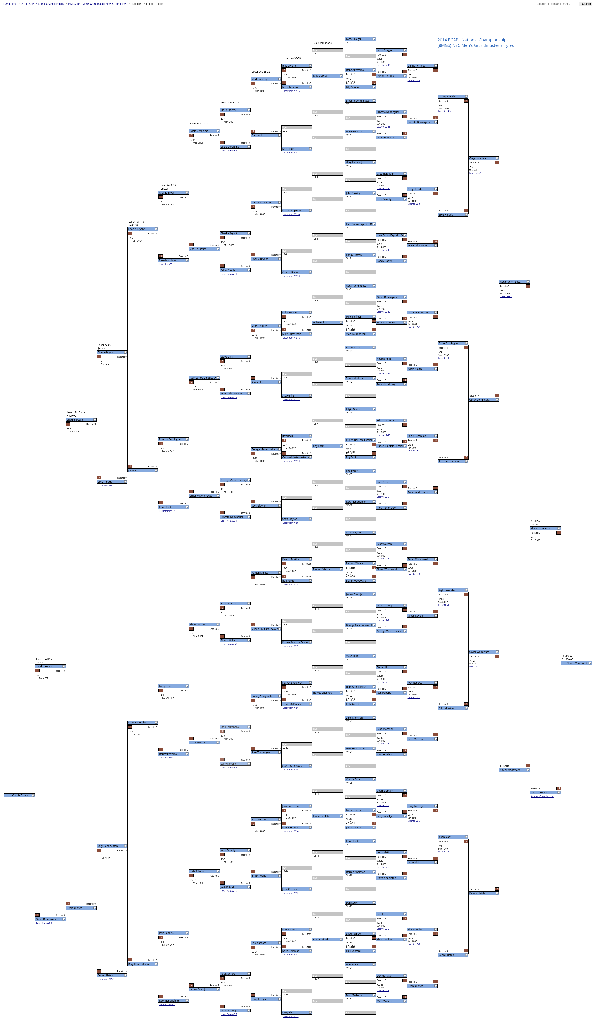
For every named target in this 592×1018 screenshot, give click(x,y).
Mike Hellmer (353, 316)
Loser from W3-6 (229, 890)
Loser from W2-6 (291, 707)
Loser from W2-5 (291, 769)
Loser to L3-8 (414, 574)
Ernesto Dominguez (357, 100)
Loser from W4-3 (167, 264)
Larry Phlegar (353, 39)
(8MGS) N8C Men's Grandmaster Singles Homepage (97, 4)
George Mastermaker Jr (359, 625)
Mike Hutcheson (355, 748)
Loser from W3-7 (229, 767)
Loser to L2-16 (383, 65)
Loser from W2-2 (291, 954)
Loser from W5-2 (106, 979)
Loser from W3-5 (229, 1014)
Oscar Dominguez (356, 286)
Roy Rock (351, 457)
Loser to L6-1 (506, 296)
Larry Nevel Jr (354, 810)
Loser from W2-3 (291, 893)
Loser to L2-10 (383, 435)
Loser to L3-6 (414, 820)
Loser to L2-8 (383, 558)
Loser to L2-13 (383, 250)
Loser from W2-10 (291, 461)
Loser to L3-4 (414, 80)
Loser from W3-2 (229, 397)
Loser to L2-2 (383, 928)
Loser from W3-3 (229, 273)
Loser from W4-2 (167, 1004)
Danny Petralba (355, 70)
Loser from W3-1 (229, 520)
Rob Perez (352, 471)
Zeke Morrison (354, 717)
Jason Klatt (352, 841)
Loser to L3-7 (414, 697)
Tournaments (9, 4)
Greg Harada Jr (354, 162)
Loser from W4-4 (167, 510)
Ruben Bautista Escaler (359, 440)
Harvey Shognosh (356, 687)
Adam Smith (353, 347)
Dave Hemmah (354, 131)
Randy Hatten (354, 255)
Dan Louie (352, 902)
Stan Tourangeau (356, 334)
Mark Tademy (354, 995)
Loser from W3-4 (229, 150)
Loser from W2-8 (291, 584)
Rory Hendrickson (356, 501)
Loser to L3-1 (414, 450)
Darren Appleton (355, 872)
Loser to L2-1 (383, 990)
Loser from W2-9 (291, 522)
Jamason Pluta (354, 827)
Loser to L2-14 (383, 188)
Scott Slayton (353, 532)
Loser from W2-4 (291, 831)
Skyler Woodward (356, 580)
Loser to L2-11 (383, 373)
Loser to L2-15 (383, 126)
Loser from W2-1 (291, 1016)
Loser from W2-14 (291, 214)
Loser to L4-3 (444, 111)
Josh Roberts (353, 704)
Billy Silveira (353, 87)
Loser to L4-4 (444, 358)
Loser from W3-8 (229, 644)
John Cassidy (353, 193)
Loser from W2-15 (291, 152)
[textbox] (558, 4)
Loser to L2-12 (383, 311)
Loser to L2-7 (383, 620)
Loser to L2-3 (383, 867)
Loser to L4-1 (444, 604)
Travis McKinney (355, 378)
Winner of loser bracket (542, 796)
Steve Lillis (352, 656)
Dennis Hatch (354, 964)
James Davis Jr (354, 594)
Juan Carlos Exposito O (359, 224)
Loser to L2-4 (383, 805)
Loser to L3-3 (414, 203)
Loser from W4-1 (167, 757)
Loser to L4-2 (444, 851)
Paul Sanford (353, 951)
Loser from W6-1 (44, 923)
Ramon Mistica (354, 563)
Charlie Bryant (354, 779)
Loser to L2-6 (383, 682)
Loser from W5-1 (106, 485)
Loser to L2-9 (383, 496)
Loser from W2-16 (291, 90)
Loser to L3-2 (414, 327)
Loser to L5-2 (475, 666)
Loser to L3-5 (414, 944)
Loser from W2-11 (291, 399)
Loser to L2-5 (383, 743)
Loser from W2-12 (291, 337)
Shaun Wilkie (353, 933)
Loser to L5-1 (475, 173)
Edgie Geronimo (355, 409)
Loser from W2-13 (291, 276)
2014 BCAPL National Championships (42, 4)
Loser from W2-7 (291, 646)
